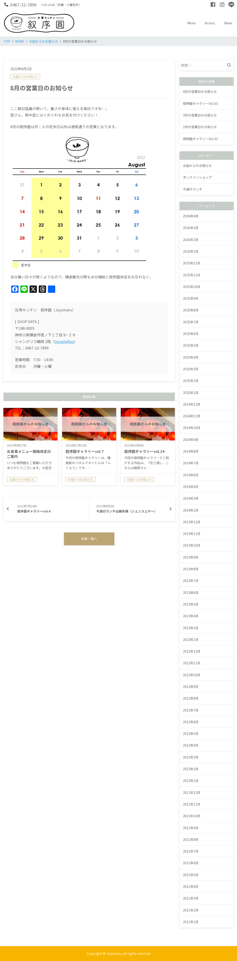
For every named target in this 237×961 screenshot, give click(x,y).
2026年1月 (190, 251)
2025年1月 (190, 392)
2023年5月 (190, 604)
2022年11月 (191, 663)
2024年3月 (190, 498)
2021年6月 (190, 863)
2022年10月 (191, 675)
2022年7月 (190, 710)
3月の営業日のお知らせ (200, 115)
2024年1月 (190, 510)
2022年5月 (190, 733)
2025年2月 (190, 380)
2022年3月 (190, 757)
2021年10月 (191, 816)
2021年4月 (190, 886)
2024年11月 (191, 416)
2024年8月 (190, 451)
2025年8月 (190, 310)
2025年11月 (191, 275)
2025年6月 (190, 333)
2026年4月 (190, 216)
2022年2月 (190, 769)
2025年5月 (190, 345)
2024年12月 (191, 404)
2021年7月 (190, 851)
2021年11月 (191, 804)
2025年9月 (190, 298)
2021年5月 (190, 874)
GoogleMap (64, 341)
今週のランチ (192, 189)
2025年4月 (190, 357)
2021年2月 (190, 910)
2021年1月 (190, 921)
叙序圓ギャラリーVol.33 (200, 103)
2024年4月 (190, 486)
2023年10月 (191, 545)
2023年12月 (191, 522)
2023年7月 (190, 580)
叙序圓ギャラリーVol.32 (200, 138)
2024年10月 (191, 427)
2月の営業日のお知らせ (200, 127)
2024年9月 (190, 439)
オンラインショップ (197, 177)
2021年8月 (190, 839)
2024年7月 (190, 463)
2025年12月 (191, 263)
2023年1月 (190, 639)
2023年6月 (190, 592)
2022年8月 (190, 698)
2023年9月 (190, 557)
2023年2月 (190, 628)
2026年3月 (190, 227)
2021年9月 (190, 827)
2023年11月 (191, 533)
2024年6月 (190, 475)
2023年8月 (190, 569)
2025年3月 (190, 369)
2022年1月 (190, 780)
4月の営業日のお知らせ (200, 91)
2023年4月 (190, 616)
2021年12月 (191, 792)
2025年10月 (191, 286)
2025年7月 (190, 322)
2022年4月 (190, 745)
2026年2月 (190, 239)
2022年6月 (190, 722)
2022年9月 (190, 686)
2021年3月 (190, 898)
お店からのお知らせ (25, 76)
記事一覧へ (89, 538)
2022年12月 (191, 651)
